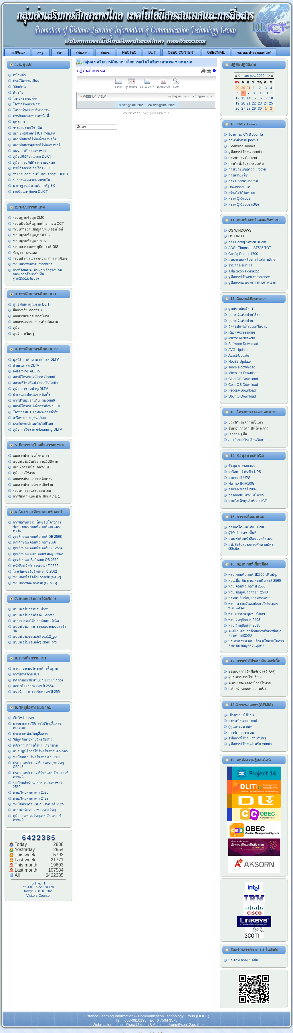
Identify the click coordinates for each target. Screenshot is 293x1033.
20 (243, 103)
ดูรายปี (118, 86)
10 (266, 93)
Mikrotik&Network (241, 338)
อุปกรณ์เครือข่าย (240, 321)
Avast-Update (238, 356)
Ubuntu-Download (242, 396)
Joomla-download (241, 367)
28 (248, 109)
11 (271, 93)
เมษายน (249, 76)
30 (260, 109)
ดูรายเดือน (131, 86)
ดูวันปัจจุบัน (163, 85)
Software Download (243, 344)
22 (254, 103)
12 (237, 98)
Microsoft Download (243, 373)
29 (254, 109)
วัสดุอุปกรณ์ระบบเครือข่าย (247, 326)
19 (237, 103)
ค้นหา (176, 86)
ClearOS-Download (243, 379)
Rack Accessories (242, 332)
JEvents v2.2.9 (132, 113)
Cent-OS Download (243, 385)
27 (243, 109)
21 (248, 103)
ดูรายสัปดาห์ (147, 85)
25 (271, 103)
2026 (260, 76)
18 (271, 98)
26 (237, 109)
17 (266, 98)
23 (260, 103)
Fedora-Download (242, 390)
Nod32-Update (239, 362)
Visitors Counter (38, 896)
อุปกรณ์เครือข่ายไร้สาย (245, 315)
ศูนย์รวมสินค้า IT (241, 309)
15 (254, 98)
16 (260, 98)
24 (266, 103)
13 (243, 98)
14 (248, 98)
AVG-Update (238, 350)
